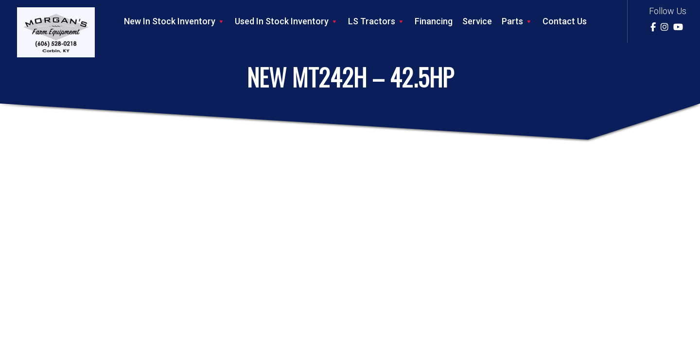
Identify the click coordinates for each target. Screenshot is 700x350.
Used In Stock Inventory (286, 21)
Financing (434, 21)
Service (477, 21)
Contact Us (564, 21)
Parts (517, 21)
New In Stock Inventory (174, 21)
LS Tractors (376, 21)
